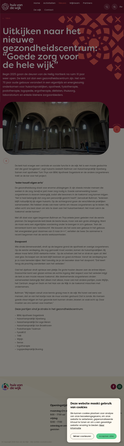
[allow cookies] (106, 436)
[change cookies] (82, 436)
